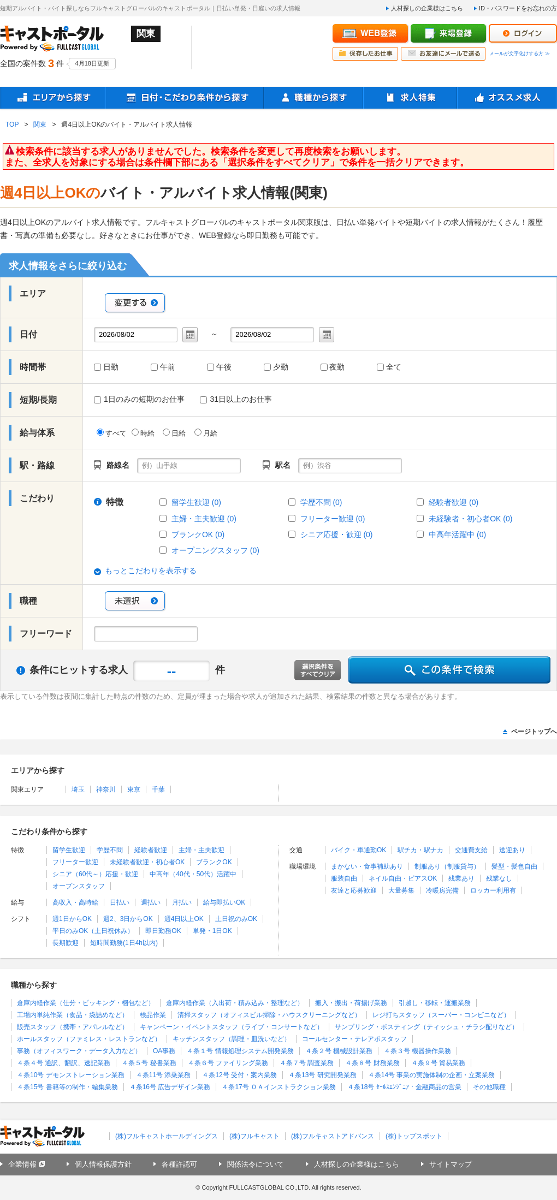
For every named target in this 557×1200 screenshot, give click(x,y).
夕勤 (280, 367)
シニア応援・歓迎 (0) (336, 534)
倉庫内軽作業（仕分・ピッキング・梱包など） (86, 1003)
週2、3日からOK (128, 919)
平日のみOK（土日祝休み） (93, 931)
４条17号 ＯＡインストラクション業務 (279, 1087)
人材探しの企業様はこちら (427, 8)
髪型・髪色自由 (514, 866)
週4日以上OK (184, 919)
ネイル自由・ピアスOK (403, 878)
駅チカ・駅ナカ (420, 850)
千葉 (158, 789)
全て (393, 367)
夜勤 (337, 367)
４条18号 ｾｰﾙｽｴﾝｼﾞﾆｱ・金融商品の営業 (404, 1087)
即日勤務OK (163, 931)
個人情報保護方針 (103, 1164)
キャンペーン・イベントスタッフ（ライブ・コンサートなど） (231, 1027)
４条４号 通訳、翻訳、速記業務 (63, 1063)
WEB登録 (370, 33)
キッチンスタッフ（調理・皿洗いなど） (232, 1039)
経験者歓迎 (150, 850)
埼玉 (78, 789)
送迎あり (512, 850)
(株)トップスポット (414, 1136)
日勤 (110, 367)
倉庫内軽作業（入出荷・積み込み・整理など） (235, 1003)
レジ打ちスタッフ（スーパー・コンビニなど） (441, 1015)
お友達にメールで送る (443, 54)
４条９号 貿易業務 (438, 1063)
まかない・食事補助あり (367, 866)
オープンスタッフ (78, 886)
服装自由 (344, 878)
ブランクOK (214, 862)
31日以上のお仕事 (236, 399)
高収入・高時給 (75, 902)
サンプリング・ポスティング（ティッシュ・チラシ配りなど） (426, 1027)
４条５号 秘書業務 (149, 1063)
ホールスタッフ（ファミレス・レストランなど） (89, 1039)
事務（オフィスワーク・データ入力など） (79, 1051)
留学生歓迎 (68, 850)
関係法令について (255, 1164)
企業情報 (22, 1164)
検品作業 (153, 1015)
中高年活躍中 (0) (457, 534)
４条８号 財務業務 (372, 1063)
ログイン (523, 33)
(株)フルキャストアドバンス (332, 1136)
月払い (182, 902)
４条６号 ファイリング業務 (228, 1063)
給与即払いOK (224, 902)
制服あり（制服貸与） (447, 866)
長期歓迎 (65, 943)
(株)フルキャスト (254, 1136)
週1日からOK (72, 919)
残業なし (499, 878)
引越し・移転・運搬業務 (435, 1003)
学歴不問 (110, 850)
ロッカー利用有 (493, 890)
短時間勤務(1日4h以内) (124, 943)
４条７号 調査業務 (307, 1063)
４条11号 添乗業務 (163, 1075)
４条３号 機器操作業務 (417, 1051)
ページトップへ (534, 731)
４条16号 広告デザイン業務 (170, 1087)
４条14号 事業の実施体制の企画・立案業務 (431, 1075)
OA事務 (164, 1051)
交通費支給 (471, 850)
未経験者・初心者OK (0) (470, 518)
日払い (119, 902)
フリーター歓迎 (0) (332, 518)
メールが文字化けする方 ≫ (519, 53)
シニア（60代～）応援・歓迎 (95, 874)
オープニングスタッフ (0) (215, 550)
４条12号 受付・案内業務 (239, 1075)
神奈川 (106, 789)
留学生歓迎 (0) (196, 502)
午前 (167, 367)
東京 (133, 789)
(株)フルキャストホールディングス (166, 1136)
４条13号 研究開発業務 (322, 1075)
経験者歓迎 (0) (453, 502)
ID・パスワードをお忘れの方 (518, 8)
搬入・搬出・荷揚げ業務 (351, 1003)
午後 (224, 367)
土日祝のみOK (236, 919)
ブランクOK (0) (197, 534)
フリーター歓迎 (75, 862)
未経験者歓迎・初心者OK (147, 862)
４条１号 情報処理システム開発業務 (240, 1051)
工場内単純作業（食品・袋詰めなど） (72, 1015)
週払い (151, 902)
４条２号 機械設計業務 (338, 1051)
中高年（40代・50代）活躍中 (193, 874)
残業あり (461, 878)
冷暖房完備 (442, 890)
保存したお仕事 (365, 54)
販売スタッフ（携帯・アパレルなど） (72, 1027)
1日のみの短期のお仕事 (139, 399)
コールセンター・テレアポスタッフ (354, 1039)
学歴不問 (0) (321, 502)
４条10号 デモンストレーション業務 (71, 1075)
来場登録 (448, 33)
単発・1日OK (212, 931)
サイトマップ (450, 1164)
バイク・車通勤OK (358, 850)
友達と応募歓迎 (354, 890)
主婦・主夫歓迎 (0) (203, 518)
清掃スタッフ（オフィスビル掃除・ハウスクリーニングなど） (269, 1015)
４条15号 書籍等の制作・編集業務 (67, 1087)
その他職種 (489, 1087)
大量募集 (401, 890)
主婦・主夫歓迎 (201, 850)
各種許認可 (179, 1164)
